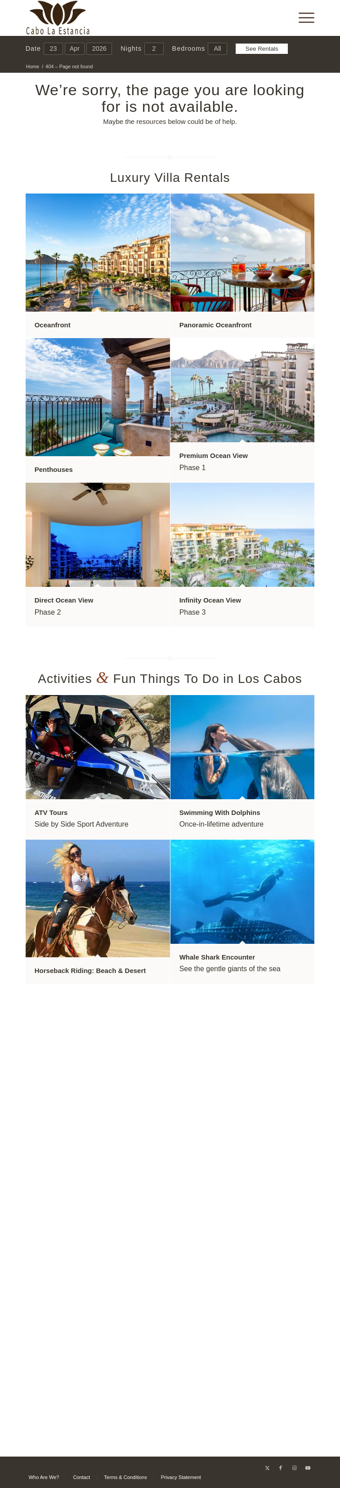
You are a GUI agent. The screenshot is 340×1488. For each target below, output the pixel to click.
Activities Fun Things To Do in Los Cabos (170, 679)
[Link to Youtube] (307, 1468)
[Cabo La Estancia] (141, 18)
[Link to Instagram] (294, 1468)
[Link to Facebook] (280, 1468)
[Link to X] (267, 1468)
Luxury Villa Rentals (170, 178)
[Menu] (302, 18)
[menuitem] (302, 18)
